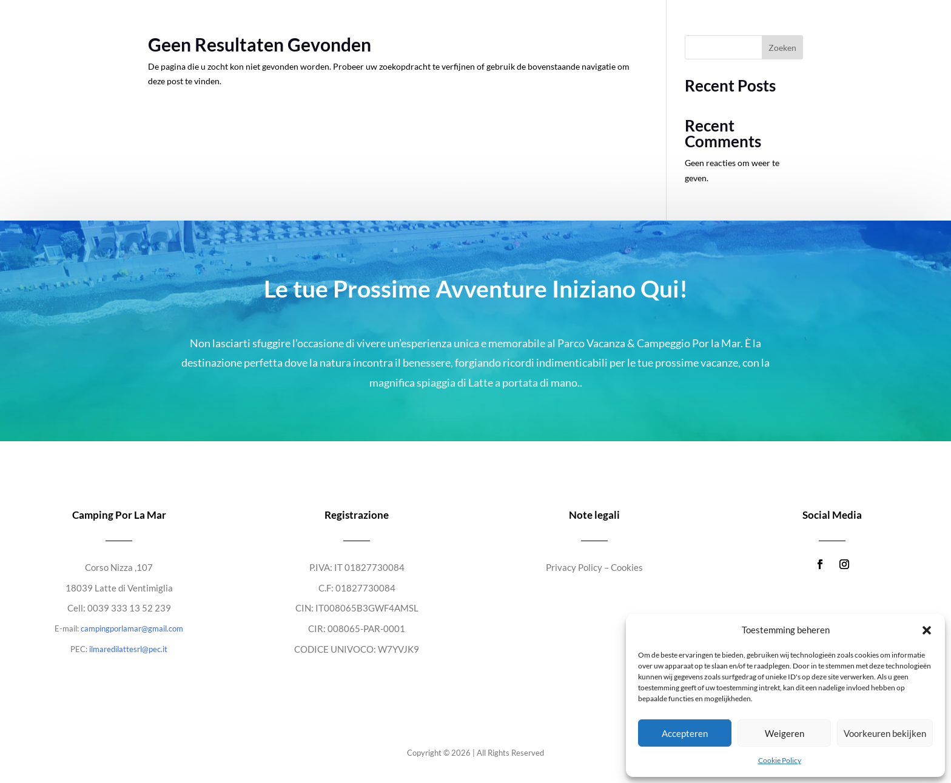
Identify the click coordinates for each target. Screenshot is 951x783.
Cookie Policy (779, 760)
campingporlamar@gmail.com (132, 628)
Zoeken (782, 47)
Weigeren (784, 733)
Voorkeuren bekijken (885, 733)
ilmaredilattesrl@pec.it (128, 649)
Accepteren (685, 733)
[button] (927, 630)
